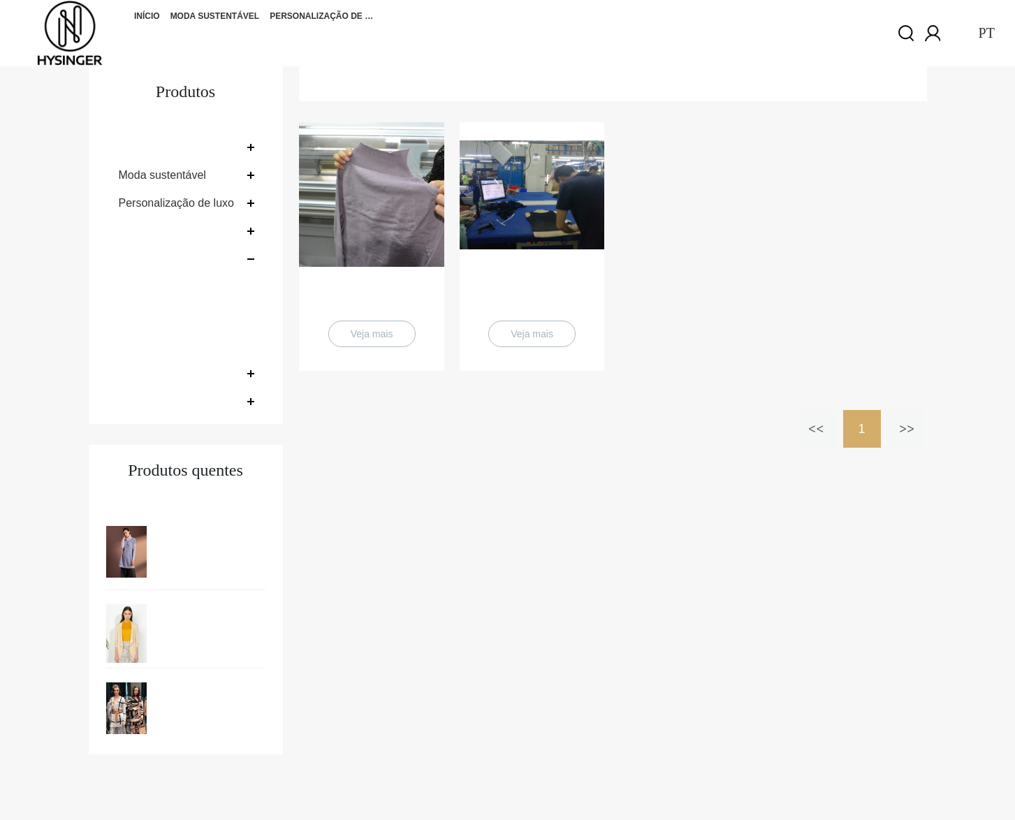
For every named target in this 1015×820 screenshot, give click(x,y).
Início (147, 16)
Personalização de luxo (322, 16)
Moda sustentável (215, 16)
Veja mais (372, 333)
